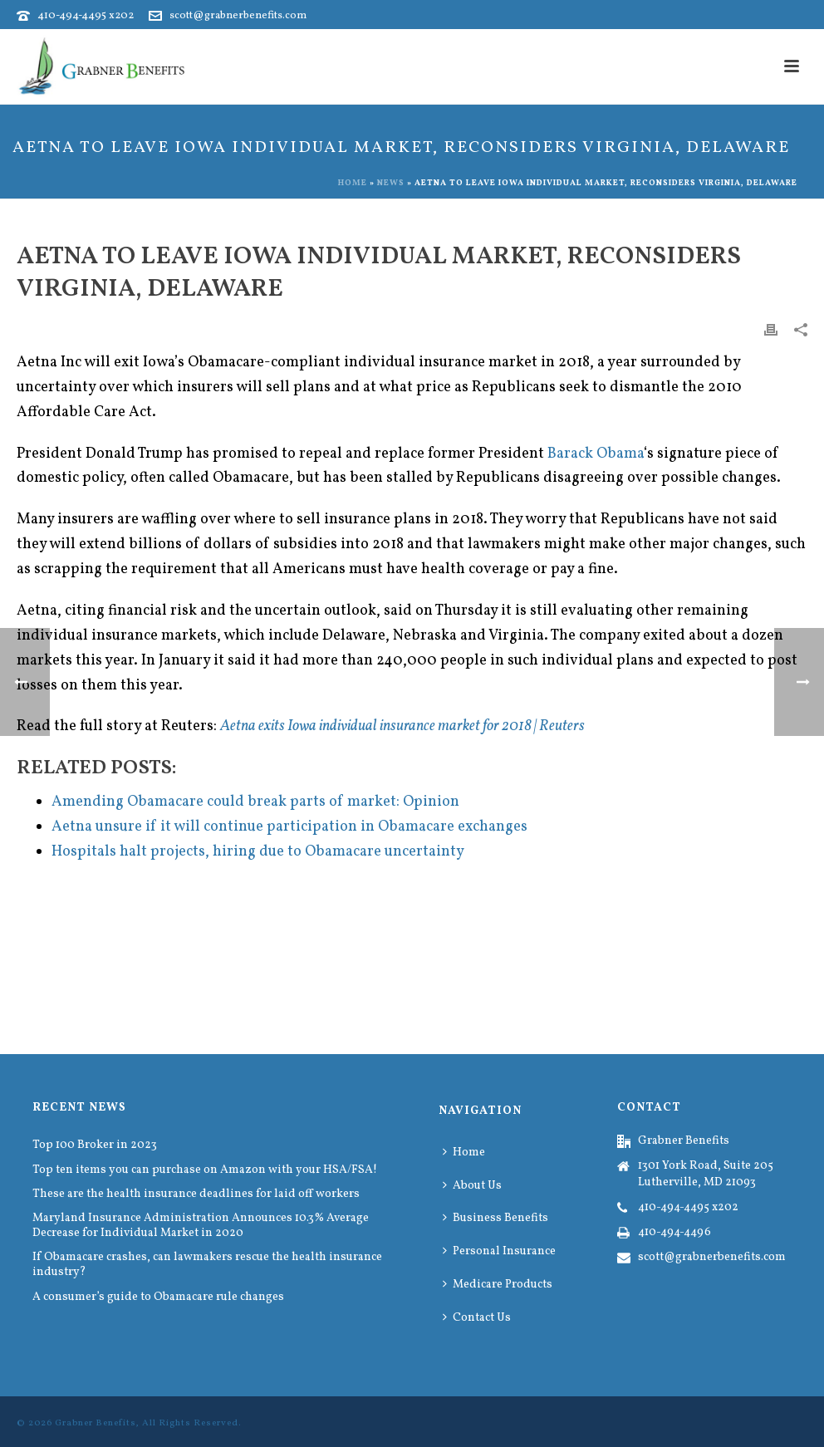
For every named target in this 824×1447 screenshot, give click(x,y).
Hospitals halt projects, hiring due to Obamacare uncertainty (258, 851)
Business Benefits (495, 1218)
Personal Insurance (499, 1251)
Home (352, 183)
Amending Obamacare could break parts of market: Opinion (255, 802)
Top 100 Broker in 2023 (94, 1145)
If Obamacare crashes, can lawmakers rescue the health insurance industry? (207, 1265)
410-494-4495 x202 (85, 15)
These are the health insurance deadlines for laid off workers (196, 1194)
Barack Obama (595, 454)
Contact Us (477, 1318)
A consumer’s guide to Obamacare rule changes (158, 1297)
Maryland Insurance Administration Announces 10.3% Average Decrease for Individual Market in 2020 (200, 1226)
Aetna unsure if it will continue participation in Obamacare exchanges (289, 827)
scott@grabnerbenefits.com (238, 15)
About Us (472, 1186)
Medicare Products (497, 1284)
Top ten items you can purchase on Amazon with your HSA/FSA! (204, 1170)
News (391, 183)
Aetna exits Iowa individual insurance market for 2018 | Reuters (402, 726)
